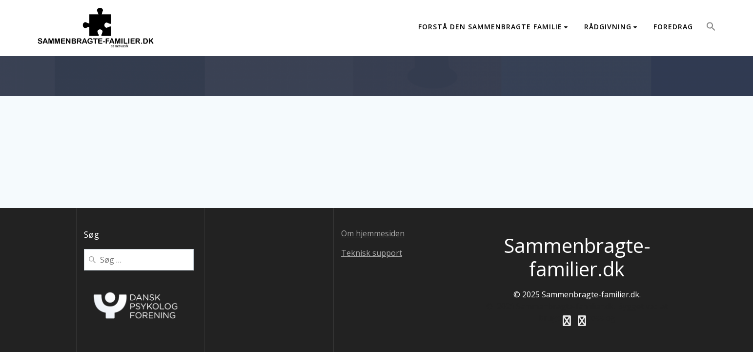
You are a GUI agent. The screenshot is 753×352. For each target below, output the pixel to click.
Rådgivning (607, 26)
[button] (711, 27)
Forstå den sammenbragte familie (490, 26)
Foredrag (673, 26)
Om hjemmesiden (373, 233)
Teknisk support (371, 253)
